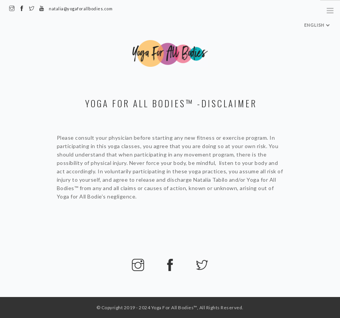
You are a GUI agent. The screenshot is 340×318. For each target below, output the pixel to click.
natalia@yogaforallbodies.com (80, 8)
